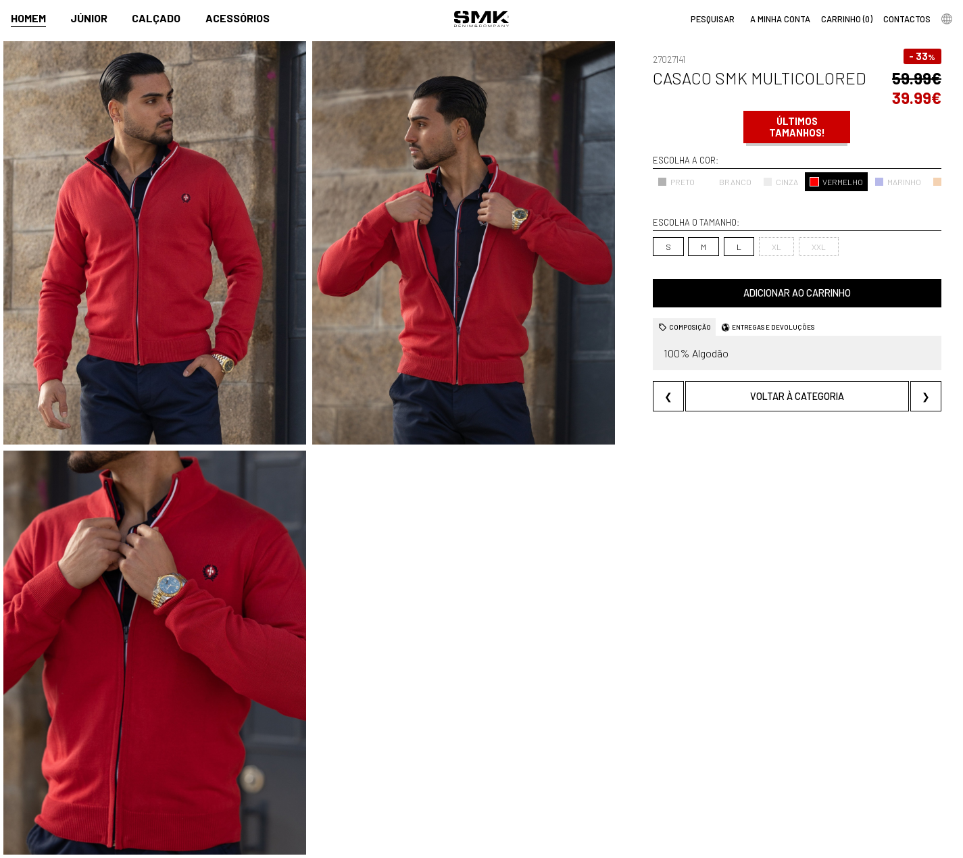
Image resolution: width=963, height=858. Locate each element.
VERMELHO (836, 181)
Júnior (88, 17)
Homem (28, 17)
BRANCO (728, 181)
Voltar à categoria (797, 396)
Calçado (156, 17)
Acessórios (237, 17)
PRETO (676, 181)
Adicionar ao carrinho (797, 293)
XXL (819, 246)
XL (776, 246)
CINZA (780, 181)
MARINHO (897, 181)
